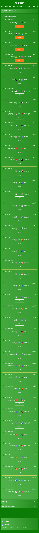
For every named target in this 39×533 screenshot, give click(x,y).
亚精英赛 (25, 527)
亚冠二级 (18, 527)
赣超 (35, 466)
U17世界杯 (12, 6)
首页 (2, 6)
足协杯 (34, 168)
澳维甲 (34, 386)
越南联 (34, 397)
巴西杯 (34, 19)
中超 (35, 409)
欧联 (31, 527)
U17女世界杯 (20, 6)
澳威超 (34, 351)
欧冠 (6, 6)
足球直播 (35, 6)
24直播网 (19, 3)
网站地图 (7, 525)
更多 (35, 502)
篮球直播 (12, 527)
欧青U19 (34, 477)
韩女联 (34, 363)
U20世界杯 (28, 6)
